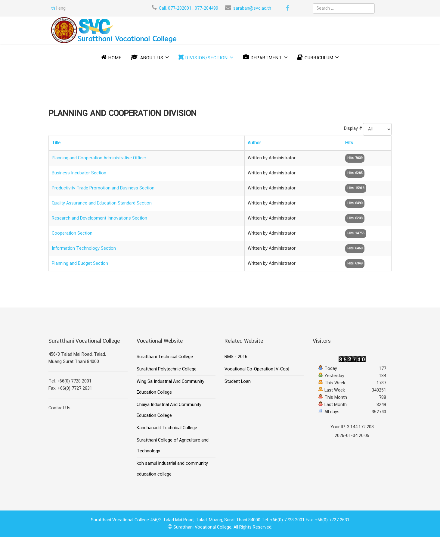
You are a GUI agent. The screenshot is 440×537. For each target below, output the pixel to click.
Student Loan (238, 382)
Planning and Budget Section (80, 263)
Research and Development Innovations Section (99, 218)
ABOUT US (147, 58)
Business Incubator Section (79, 173)
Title (56, 143)
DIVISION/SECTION (203, 58)
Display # (353, 128)
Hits (349, 143)
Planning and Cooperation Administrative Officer (99, 158)
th (53, 8)
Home (111, 58)
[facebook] (287, 9)
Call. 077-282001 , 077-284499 (188, 8)
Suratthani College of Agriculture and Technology (173, 445)
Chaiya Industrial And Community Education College (169, 410)
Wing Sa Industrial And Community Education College (170, 387)
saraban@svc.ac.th (252, 8)
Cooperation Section (72, 233)
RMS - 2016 (236, 357)
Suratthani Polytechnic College (167, 369)
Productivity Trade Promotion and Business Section (103, 188)
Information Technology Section (84, 248)
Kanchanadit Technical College (167, 428)
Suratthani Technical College (165, 357)
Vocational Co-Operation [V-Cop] (257, 369)
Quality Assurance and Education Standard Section (102, 203)
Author (254, 143)
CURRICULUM (316, 58)
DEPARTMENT (262, 58)
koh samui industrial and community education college (172, 469)
